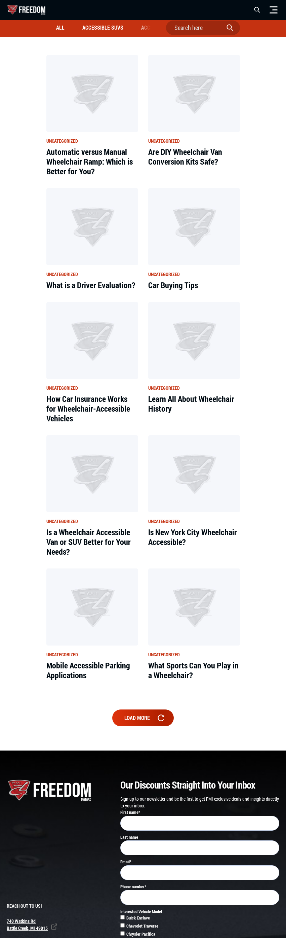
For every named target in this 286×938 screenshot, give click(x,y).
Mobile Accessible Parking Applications (88, 670)
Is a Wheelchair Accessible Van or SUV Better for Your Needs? (88, 541)
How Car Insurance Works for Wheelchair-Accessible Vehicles (88, 408)
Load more (145, 717)
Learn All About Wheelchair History (191, 404)
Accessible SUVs (102, 27)
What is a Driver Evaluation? (90, 285)
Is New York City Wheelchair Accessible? (192, 537)
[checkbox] (199, 920)
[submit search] (231, 28)
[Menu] (273, 10)
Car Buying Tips (173, 285)
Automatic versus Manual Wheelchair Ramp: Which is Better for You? (89, 161)
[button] (257, 10)
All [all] (60, 27)
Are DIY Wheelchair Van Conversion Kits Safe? (185, 157)
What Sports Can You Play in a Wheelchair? (193, 670)
